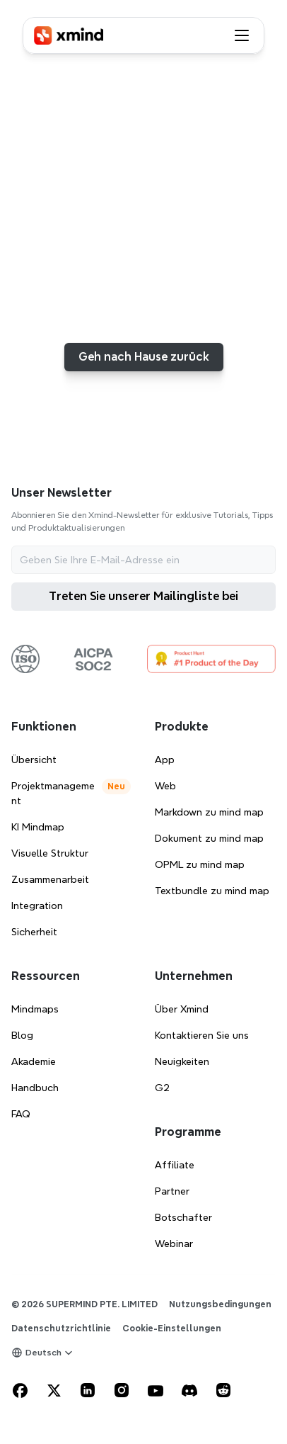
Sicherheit (34, 932)
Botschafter (183, 1217)
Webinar (174, 1243)
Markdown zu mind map (209, 812)
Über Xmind (182, 1009)
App (165, 760)
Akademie (33, 1061)
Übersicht (34, 760)
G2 (162, 1088)
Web (165, 786)
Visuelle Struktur (49, 853)
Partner (172, 1191)
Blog (22, 1035)
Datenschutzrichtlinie (61, 1328)
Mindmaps (35, 1009)
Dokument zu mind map (209, 838)
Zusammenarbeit (50, 879)
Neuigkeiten (182, 1061)
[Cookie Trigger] (171, 1328)
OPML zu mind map (200, 864)
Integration (37, 905)
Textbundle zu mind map (212, 891)
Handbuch (35, 1088)
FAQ (20, 1114)
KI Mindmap (37, 827)
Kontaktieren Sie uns (202, 1035)
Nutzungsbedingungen (220, 1304)
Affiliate (174, 1165)
